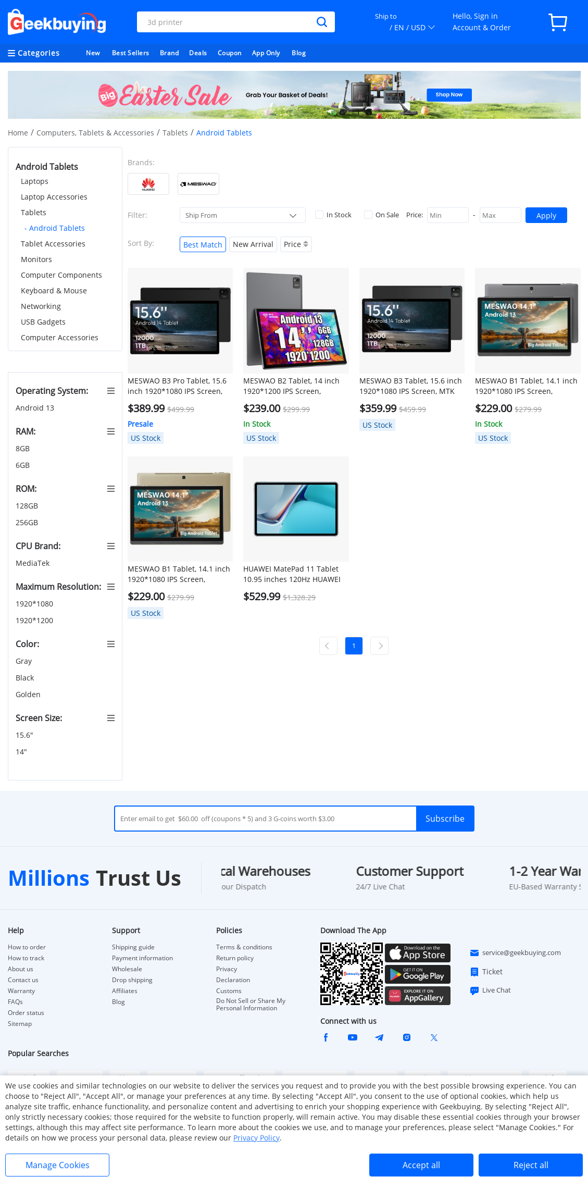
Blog (299, 52)
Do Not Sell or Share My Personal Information (250, 1004)
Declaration (233, 980)
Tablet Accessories (53, 244)
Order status (26, 1013)
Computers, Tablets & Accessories (95, 133)
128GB (28, 506)
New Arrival (253, 244)
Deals (198, 52)
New (93, 52)
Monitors (36, 259)
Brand (169, 52)
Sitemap (20, 1023)
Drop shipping (132, 980)
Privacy (226, 969)
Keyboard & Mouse (54, 290)
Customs (229, 991)
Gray (25, 661)
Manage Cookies (58, 1165)
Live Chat (490, 990)
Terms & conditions (244, 947)
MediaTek (34, 563)
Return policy (235, 958)
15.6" (25, 735)
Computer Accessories (59, 337)
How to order (27, 947)
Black (26, 678)
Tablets (175, 133)
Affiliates (124, 991)
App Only (266, 52)
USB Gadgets (43, 322)
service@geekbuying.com (515, 953)
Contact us (23, 980)
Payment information (142, 958)
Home (18, 133)
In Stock (333, 214)
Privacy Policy (256, 1138)
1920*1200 (35, 620)
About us (20, 969)
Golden (29, 694)
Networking (41, 306)
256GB (28, 522)
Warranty (21, 991)
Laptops (34, 181)
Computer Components (61, 275)
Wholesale (127, 969)
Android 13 (36, 408)
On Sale (381, 214)
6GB (24, 465)
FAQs (15, 1002)
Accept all (421, 1165)
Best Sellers (130, 52)
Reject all (531, 1165)
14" (22, 752)
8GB (24, 448)
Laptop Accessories (54, 197)
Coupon (230, 52)
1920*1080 (35, 604)
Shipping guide (133, 947)
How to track (26, 958)
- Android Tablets (54, 228)
